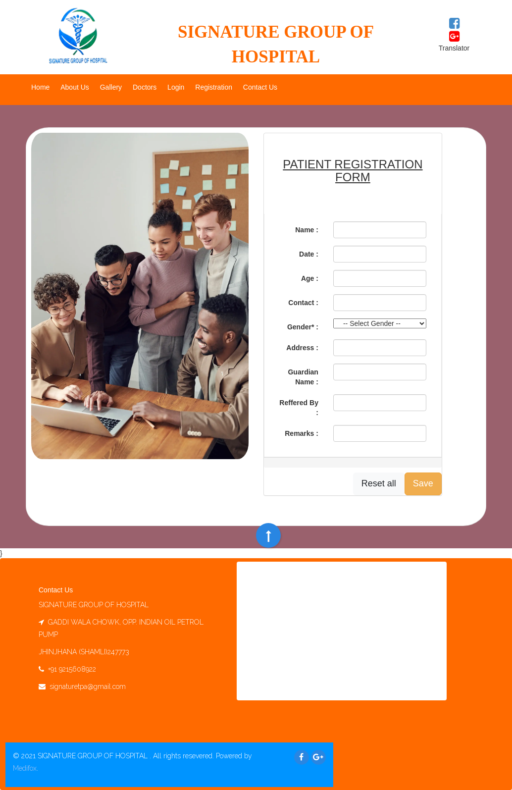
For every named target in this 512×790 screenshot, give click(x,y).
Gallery (111, 87)
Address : (302, 348)
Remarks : (301, 433)
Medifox (25, 768)
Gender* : (302, 327)
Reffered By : (298, 408)
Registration (213, 87)
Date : (308, 254)
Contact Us (260, 87)
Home (40, 87)
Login (175, 87)
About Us (74, 87)
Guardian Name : (303, 377)
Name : (306, 230)
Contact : (303, 303)
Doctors (144, 87)
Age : (309, 278)
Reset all (378, 483)
